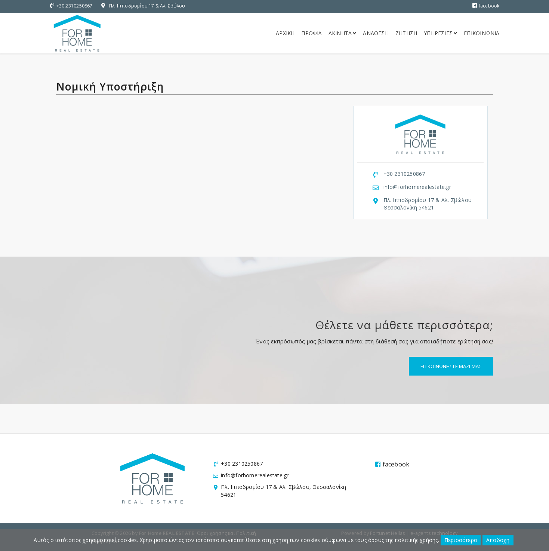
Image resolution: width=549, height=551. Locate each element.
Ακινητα (343, 33)
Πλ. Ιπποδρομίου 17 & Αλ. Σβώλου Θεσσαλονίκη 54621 (427, 203)
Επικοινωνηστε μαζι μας (450, 366)
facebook (486, 6)
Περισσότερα (460, 540)
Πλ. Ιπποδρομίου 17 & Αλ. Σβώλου (147, 6)
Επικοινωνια (481, 33)
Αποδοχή (497, 540)
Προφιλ (311, 33)
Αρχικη (285, 33)
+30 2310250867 (74, 6)
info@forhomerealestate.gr (417, 186)
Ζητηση (406, 33)
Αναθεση (375, 33)
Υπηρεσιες (440, 33)
